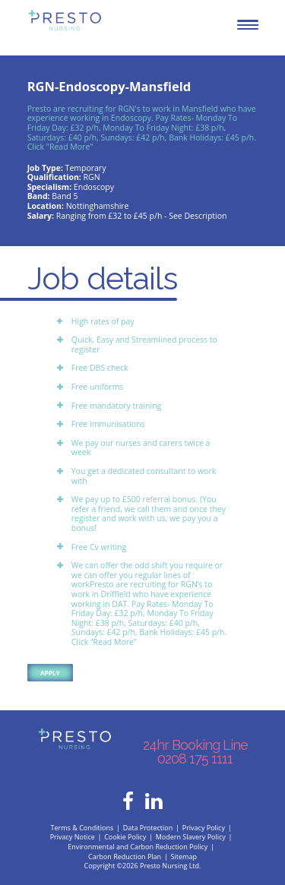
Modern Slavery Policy (191, 837)
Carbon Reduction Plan (124, 856)
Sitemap (184, 856)
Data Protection (148, 828)
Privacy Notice (72, 837)
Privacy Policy (203, 828)
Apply (50, 672)
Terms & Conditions (82, 828)
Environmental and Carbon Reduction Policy (137, 847)
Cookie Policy (125, 837)
